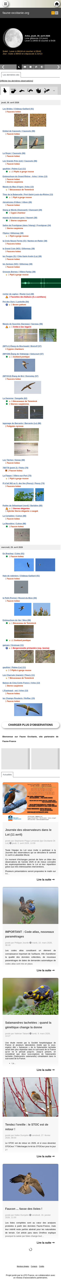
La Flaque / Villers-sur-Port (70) (17, 476)
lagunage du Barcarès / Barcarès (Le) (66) (22, 423)
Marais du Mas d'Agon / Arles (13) (18, 187)
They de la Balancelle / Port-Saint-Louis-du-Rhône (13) (28, 194)
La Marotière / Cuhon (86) (14, 524)
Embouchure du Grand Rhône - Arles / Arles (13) (25, 176)
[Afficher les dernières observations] (16, 81)
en (56, 13)
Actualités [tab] (7, 774)
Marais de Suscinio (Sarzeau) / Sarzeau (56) (23, 324)
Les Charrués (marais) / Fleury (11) (19, 675)
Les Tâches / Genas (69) (14, 460)
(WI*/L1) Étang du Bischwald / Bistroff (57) (22, 346)
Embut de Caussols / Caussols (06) (19, 131)
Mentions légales (23, 1266)
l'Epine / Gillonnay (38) (13, 233)
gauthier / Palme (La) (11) (14, 169)
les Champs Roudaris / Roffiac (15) (19, 698)
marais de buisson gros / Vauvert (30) (20, 218)
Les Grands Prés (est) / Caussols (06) (20, 161)
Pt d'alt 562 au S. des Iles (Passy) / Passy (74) (24, 483)
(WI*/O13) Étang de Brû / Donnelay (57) (20, 376)
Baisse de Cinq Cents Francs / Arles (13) (21, 683)
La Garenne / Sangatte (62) (15, 398)
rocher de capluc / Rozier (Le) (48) (18, 294)
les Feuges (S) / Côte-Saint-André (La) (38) (22, 256)
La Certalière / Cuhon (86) (14, 516)
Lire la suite (45, 879)
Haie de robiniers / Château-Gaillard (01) (21, 576)
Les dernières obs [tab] (11, 75)
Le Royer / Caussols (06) (14, 153)
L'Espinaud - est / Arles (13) (15, 691)
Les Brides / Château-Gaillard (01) (18, 109)
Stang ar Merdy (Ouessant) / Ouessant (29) (22, 210)
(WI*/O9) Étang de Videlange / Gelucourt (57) (23, 354)
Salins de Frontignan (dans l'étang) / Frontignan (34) (27, 225)
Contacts (34, 1266)
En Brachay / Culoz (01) (13, 553)
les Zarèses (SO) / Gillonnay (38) (17, 264)
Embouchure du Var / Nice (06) (17, 620)
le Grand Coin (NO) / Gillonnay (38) (19, 248)
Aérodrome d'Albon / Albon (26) (17, 202)
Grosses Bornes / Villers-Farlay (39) (19, 272)
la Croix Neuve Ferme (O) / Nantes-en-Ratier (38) (25, 241)
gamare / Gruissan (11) (13, 645)
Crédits (41, 1266)
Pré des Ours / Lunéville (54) (16, 302)
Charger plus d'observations (30, 724)
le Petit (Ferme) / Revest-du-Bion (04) (20, 598)
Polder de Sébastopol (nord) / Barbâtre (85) (22, 505)
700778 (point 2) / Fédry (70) (15, 468)
